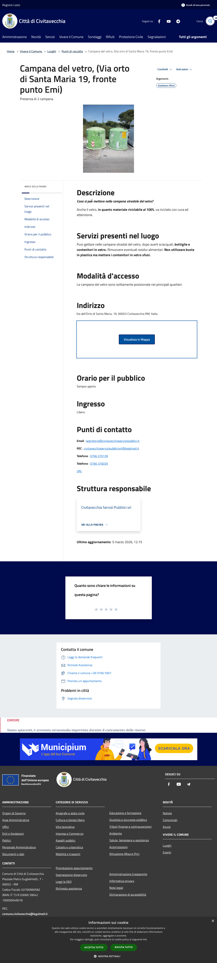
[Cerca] (210, 21)
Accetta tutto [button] (93, 947)
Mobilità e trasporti (68, 854)
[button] (109, 956)
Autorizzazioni (118, 847)
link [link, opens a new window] (145, 939)
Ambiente (115, 833)
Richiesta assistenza (69, 888)
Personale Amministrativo (19, 847)
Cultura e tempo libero (70, 820)
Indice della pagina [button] (35, 186)
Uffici (5, 827)
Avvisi (167, 827)
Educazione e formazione (125, 813)
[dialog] (108, 940)
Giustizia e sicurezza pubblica (128, 820)
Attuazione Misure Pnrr (124, 854)
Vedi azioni (184, 69)
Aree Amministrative (15, 820)
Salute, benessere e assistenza (129, 840)
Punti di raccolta (72, 51)
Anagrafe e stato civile (70, 813)
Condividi (165, 69)
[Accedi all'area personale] (195, 5)
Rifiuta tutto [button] (124, 947)
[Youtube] (167, 20)
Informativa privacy (121, 881)
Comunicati (170, 820)
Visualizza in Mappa (137, 339)
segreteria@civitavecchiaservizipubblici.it (112, 441)
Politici (6, 840)
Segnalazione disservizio (71, 875)
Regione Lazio (11, 5)
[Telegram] (176, 20)
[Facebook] (157, 20)
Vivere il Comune (31, 51)
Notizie (167, 813)
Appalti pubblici (65, 840)
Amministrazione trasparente (128, 874)
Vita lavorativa (65, 827)
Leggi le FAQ (64, 881)
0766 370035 (99, 463)
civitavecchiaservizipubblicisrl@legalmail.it (111, 448)
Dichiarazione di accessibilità (127, 894)
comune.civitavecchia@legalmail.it (25, 914)
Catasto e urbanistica (69, 847)
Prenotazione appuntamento (74, 868)
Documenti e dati (13, 854)
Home (10, 51)
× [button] (212, 921)
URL (79, 471)
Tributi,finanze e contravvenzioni (130, 826)
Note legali (116, 887)
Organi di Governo (14, 813)
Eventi (167, 852)
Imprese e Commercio (69, 833)
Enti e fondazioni (13, 833)
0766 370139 (99, 456)
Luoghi (51, 51)
